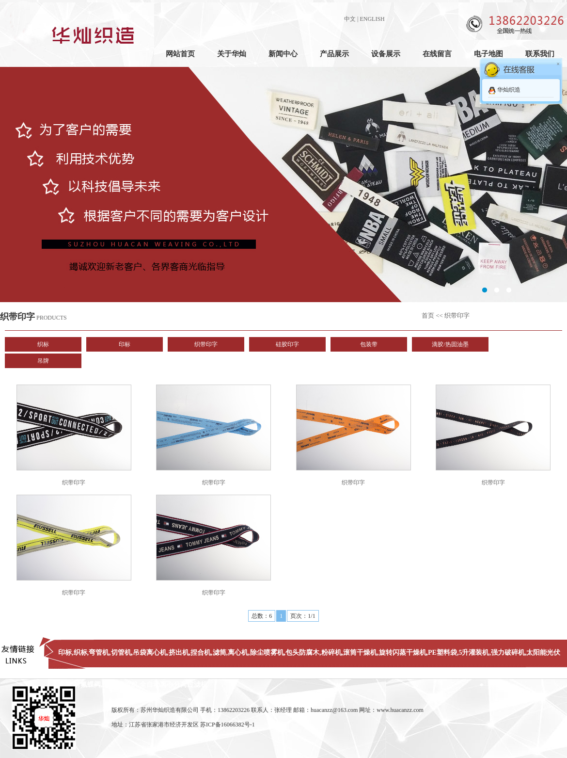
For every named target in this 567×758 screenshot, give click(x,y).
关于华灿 (231, 54)
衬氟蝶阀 (87, 684)
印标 (124, 344)
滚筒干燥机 (360, 652)
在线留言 (437, 54)
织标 (43, 344)
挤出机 (179, 652)
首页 (428, 315)
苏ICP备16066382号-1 (227, 724)
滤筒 (219, 652)
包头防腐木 (302, 652)
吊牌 (43, 360)
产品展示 (334, 54)
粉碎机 (331, 652)
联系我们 (539, 54)
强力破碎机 (508, 652)
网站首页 (180, 54)
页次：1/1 (302, 616)
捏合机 (200, 652)
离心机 (238, 652)
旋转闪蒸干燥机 (402, 652)
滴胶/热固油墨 (450, 344)
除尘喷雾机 (267, 652)
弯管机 (99, 652)
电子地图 (488, 54)
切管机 (121, 652)
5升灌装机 (473, 652)
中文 (350, 19)
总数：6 (262, 616)
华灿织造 (508, 89)
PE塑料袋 (442, 652)
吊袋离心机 (150, 652)
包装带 (369, 344)
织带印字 (206, 344)
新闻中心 (283, 54)
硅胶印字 (287, 344)
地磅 (109, 684)
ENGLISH (372, 19)
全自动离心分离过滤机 (173, 684)
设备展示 (385, 54)
